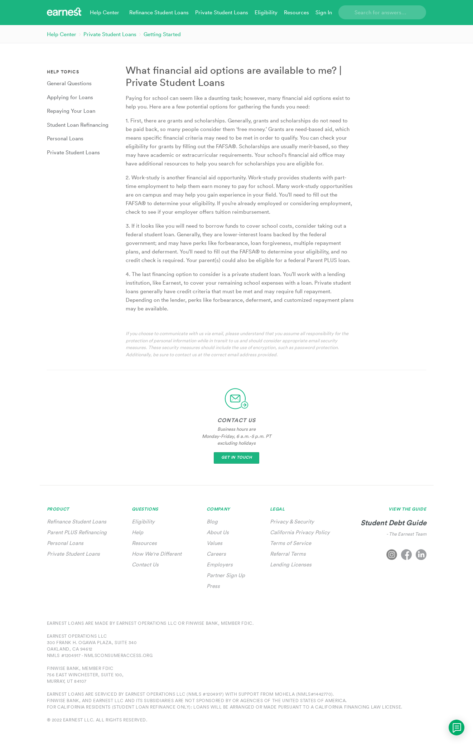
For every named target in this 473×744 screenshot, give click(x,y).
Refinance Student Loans (76, 521)
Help (137, 532)
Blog (212, 521)
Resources (144, 543)
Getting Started (162, 34)
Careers (216, 553)
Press (213, 586)
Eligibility (143, 521)
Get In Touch (236, 457)
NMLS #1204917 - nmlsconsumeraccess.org (100, 655)
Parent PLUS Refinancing (77, 532)
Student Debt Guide (393, 522)
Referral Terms (288, 553)
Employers (220, 564)
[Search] (382, 12)
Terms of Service (290, 543)
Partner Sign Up (226, 575)
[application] (456, 727)
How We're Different (157, 553)
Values (214, 543)
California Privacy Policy (300, 532)
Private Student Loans (109, 34)
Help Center (61, 34)
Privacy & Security (292, 521)
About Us (218, 532)
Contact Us (145, 564)
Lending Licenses (291, 564)
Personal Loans (65, 543)
